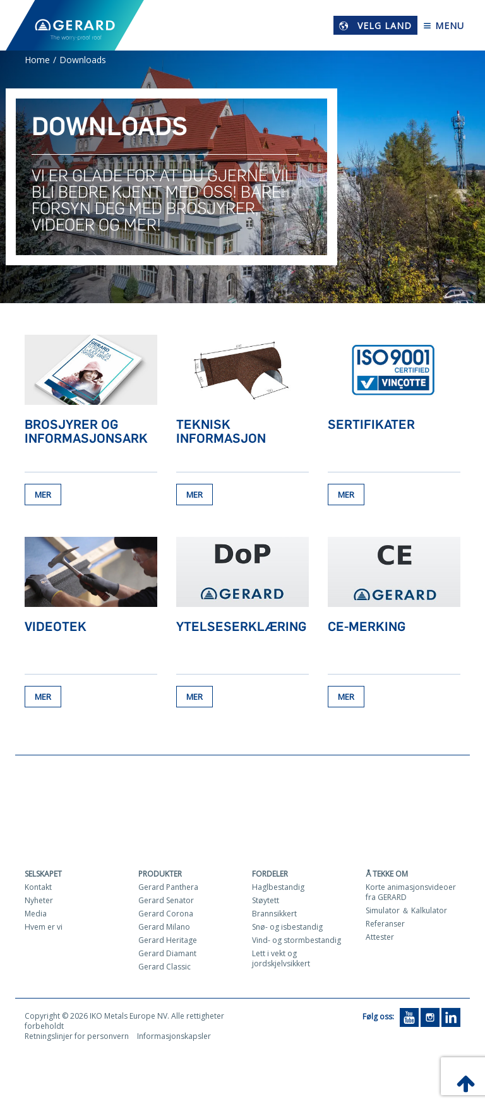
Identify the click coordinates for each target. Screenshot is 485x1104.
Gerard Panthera (168, 889)
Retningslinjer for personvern (77, 1038)
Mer (43, 495)
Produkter (160, 876)
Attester (380, 939)
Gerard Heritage (167, 942)
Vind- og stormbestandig (296, 942)
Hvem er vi (44, 929)
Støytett (265, 902)
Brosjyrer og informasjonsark (86, 431)
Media (36, 916)
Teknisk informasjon (221, 431)
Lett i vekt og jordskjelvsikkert (281, 961)
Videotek (56, 627)
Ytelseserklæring (241, 627)
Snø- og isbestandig (287, 929)
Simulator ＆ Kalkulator (406, 913)
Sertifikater (371, 424)
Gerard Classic (164, 969)
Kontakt (38, 889)
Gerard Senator (166, 902)
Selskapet (43, 876)
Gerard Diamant (167, 956)
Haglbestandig (278, 889)
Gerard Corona (165, 916)
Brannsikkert (274, 916)
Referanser (385, 926)
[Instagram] (430, 1019)
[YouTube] (409, 1019)
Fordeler (270, 876)
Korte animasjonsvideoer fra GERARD (411, 894)
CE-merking (366, 627)
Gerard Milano (164, 929)
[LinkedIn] (450, 1019)
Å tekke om (387, 876)
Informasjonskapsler (174, 1038)
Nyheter (39, 902)
